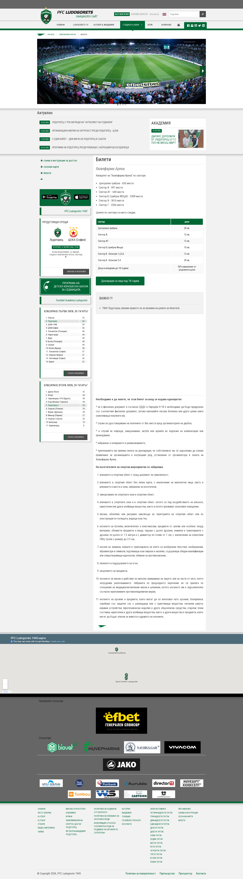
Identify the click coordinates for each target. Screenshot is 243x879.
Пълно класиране (76, 373)
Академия (126, 813)
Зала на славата (158, 809)
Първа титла (156, 862)
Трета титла (156, 854)
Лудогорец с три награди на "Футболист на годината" (76, 122)
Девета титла (156, 832)
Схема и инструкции (188, 813)
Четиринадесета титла (161, 813)
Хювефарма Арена (67, 34)
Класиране (71, 813)
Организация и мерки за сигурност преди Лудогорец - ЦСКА (78, 131)
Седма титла (156, 839)
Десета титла (156, 828)
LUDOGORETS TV (80, 24)
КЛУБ (150, 24)
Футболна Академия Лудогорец (76, 833)
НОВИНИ (61, 24)
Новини (41, 809)
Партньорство (167, 873)
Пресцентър (185, 873)
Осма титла (155, 835)
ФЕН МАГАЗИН (122, 14)
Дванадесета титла (159, 820)
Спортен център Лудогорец (73, 826)
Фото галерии (44, 813)
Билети (83, 34)
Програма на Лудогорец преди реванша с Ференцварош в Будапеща (84, 147)
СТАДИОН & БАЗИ (131, 24)
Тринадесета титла (159, 816)
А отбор (41, 816)
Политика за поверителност (140, 873)
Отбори (41, 824)
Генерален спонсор (131, 820)
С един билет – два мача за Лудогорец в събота (72, 139)
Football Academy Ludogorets (71, 300)
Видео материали (46, 828)
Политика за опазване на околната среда (106, 817)
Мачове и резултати (76, 272)
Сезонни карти (185, 816)
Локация (126, 816)
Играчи (69, 816)
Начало (51, 34)
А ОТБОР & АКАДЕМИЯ (103, 24)
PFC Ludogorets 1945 (75, 211)
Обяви (41, 832)
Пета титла (155, 847)
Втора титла (156, 858)
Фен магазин (184, 809)
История (126, 809)
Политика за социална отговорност (105, 810)
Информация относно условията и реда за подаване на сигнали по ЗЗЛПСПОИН (106, 828)
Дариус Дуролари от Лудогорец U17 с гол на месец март (163, 139)
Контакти (154, 14)
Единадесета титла (159, 824)
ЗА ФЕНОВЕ (166, 24)
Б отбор (41, 820)
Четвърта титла (158, 850)
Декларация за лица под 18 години (120, 281)
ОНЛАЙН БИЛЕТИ (139, 14)
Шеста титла (156, 843)
